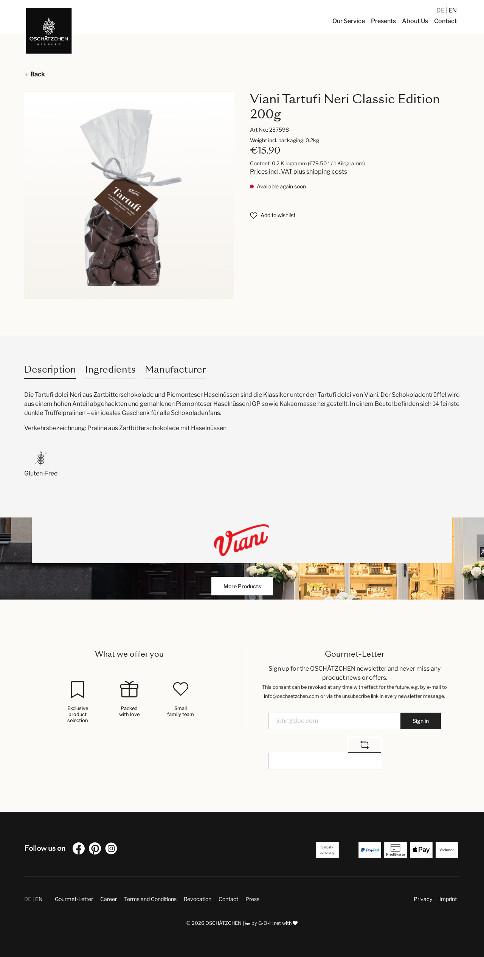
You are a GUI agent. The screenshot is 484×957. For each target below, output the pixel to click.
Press (252, 899)
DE (441, 10)
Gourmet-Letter (74, 899)
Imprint (448, 899)
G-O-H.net (269, 923)
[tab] (50, 369)
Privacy (423, 899)
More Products (242, 586)
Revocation (197, 899)
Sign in (421, 721)
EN (452, 10)
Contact (228, 899)
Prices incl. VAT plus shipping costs (298, 171)
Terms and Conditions (150, 899)
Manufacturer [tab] (175, 369)
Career (108, 899)
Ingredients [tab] (110, 369)
